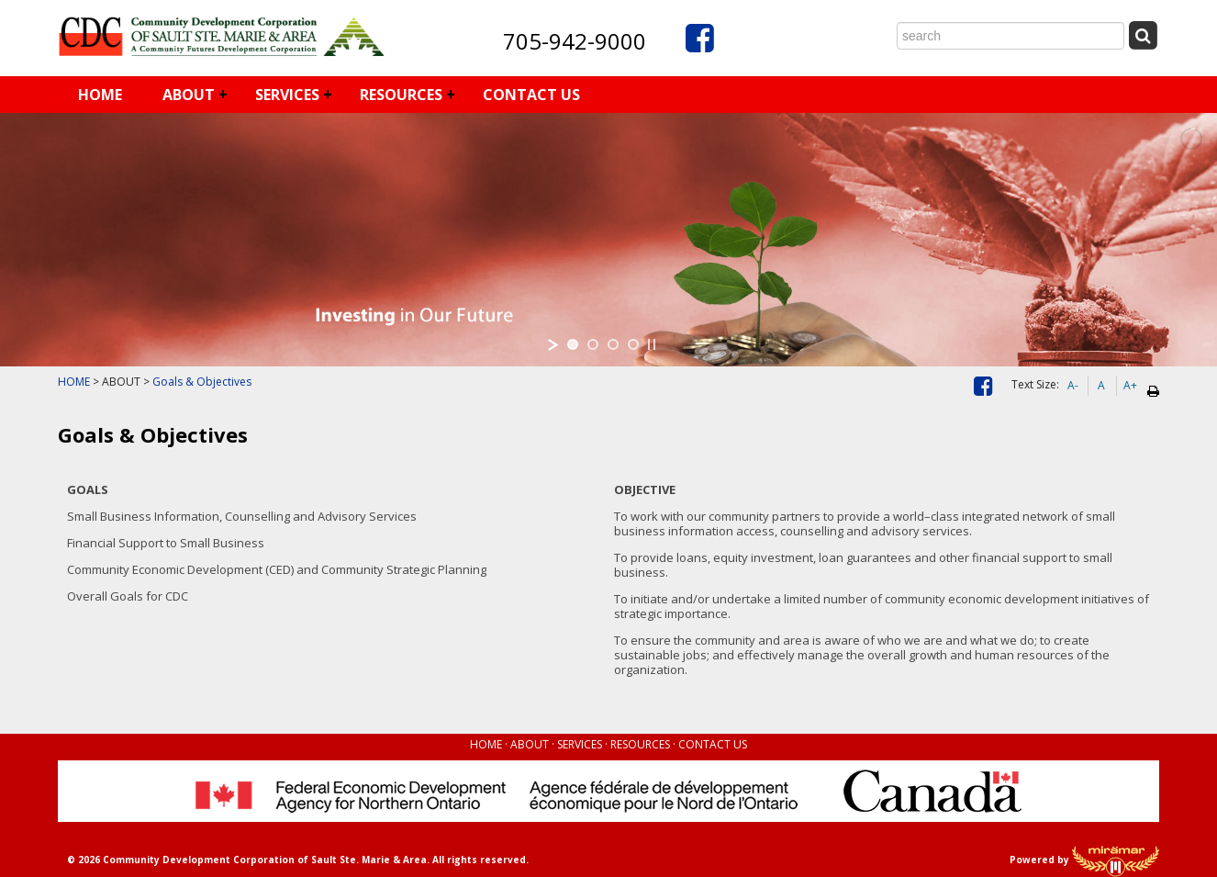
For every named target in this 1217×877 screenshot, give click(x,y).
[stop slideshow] (651, 344)
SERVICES (287, 94)
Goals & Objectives (201, 381)
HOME (100, 94)
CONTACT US (531, 94)
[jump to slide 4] (633, 344)
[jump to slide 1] (572, 344)
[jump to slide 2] (592, 344)
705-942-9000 (574, 41)
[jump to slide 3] (613, 344)
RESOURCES (401, 94)
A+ (1130, 385)
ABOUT (188, 94)
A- (1072, 385)
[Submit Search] (1142, 35)
